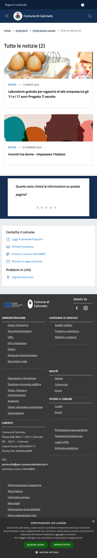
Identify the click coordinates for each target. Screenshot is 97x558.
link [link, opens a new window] (81, 537)
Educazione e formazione (22, 378)
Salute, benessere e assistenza (25, 407)
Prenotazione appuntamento (71, 430)
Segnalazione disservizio (69, 436)
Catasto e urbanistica (67, 331)
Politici (11, 349)
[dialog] (48, 538)
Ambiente (13, 401)
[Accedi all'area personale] (82, 5)
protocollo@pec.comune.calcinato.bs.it (25, 464)
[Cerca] (90, 16)
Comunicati (61, 384)
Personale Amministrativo (22, 355)
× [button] (93, 521)
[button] (48, 552)
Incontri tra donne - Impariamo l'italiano (36, 154)
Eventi (58, 412)
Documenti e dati (17, 361)
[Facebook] (77, 308)
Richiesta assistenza (66, 448)
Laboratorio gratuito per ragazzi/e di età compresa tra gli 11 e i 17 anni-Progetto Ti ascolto (48, 94)
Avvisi (58, 390)
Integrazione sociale (44, 30)
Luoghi (59, 406)
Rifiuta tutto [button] (62, 544)
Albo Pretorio (15, 491)
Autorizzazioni (16, 413)
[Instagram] (85, 308)
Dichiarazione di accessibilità (24, 509)
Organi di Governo (18, 325)
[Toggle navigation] (7, 16)
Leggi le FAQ (62, 442)
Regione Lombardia (16, 5)
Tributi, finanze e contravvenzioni (17, 392)
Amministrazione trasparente (24, 485)
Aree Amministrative (20, 331)
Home (7, 30)
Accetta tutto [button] (35, 544)
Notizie (12, 84)
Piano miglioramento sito (22, 515)
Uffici (11, 337)
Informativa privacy (19, 497)
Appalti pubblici (63, 325)
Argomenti (22, 30)
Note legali (14, 503)
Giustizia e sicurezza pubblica (24, 384)
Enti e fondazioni (17, 343)
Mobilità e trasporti (66, 337)
